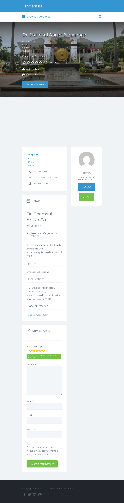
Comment (33, 364)
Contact (86, 186)
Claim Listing (30, 74)
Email (30, 415)
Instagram (34, 495)
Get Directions (40, 183)
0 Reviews (49, 62)
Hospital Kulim (34, 315)
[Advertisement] (62, 121)
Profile (86, 197)
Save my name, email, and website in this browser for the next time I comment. (42, 451)
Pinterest (40, 495)
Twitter (29, 495)
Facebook (24, 495)
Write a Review (35, 84)
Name (30, 401)
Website (31, 429)
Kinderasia (32, 6)
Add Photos (30, 69)
